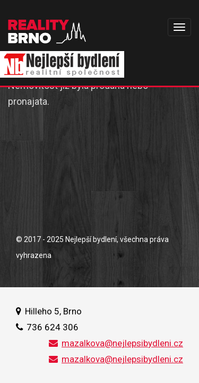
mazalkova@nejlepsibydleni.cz (116, 343)
